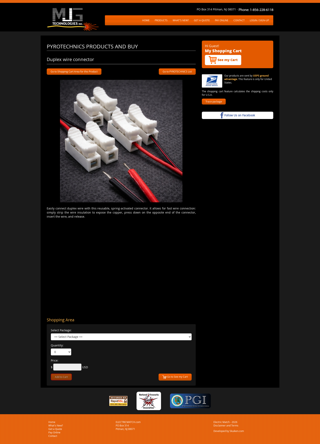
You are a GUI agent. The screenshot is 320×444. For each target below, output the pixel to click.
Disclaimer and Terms (225, 425)
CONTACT (239, 20)
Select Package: (61, 330)
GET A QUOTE (202, 20)
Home (51, 422)
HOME (146, 20)
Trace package (214, 101)
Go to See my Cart (175, 377)
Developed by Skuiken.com (228, 431)
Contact (52, 435)
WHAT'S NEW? (181, 20)
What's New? (55, 425)
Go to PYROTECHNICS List (177, 71)
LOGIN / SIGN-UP (259, 20)
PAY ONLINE (221, 20)
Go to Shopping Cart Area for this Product (74, 71)
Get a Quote (55, 429)
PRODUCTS (161, 20)
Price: (54, 360)
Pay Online (54, 432)
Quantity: (57, 345)
